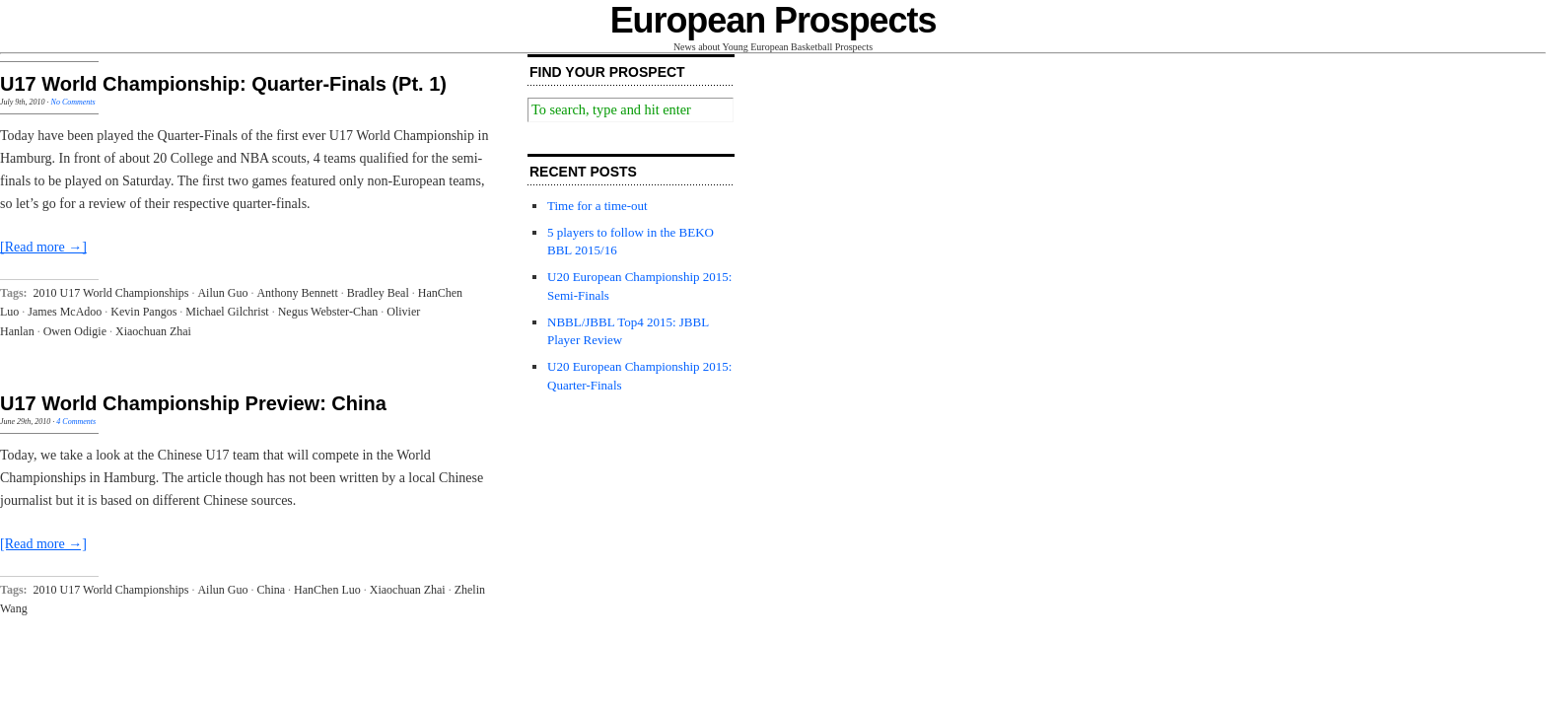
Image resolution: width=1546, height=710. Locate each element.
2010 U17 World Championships (111, 293)
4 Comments (76, 421)
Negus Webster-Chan (328, 312)
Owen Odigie (74, 331)
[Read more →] (43, 247)
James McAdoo (65, 312)
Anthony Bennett (296, 293)
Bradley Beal (378, 293)
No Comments (73, 102)
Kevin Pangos (143, 312)
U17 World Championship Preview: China (193, 403)
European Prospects (773, 20)
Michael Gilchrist (226, 312)
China (270, 590)
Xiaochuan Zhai (153, 331)
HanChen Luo (327, 590)
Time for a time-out (597, 205)
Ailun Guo (222, 293)
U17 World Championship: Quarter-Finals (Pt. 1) (223, 84)
